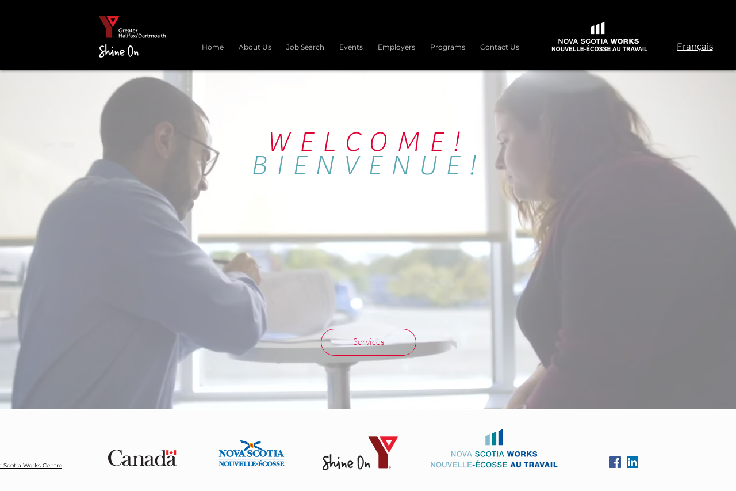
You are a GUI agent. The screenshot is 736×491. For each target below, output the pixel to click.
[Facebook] (615, 462)
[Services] (368, 342)
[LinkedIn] (632, 462)
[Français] (694, 46)
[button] (448, 42)
